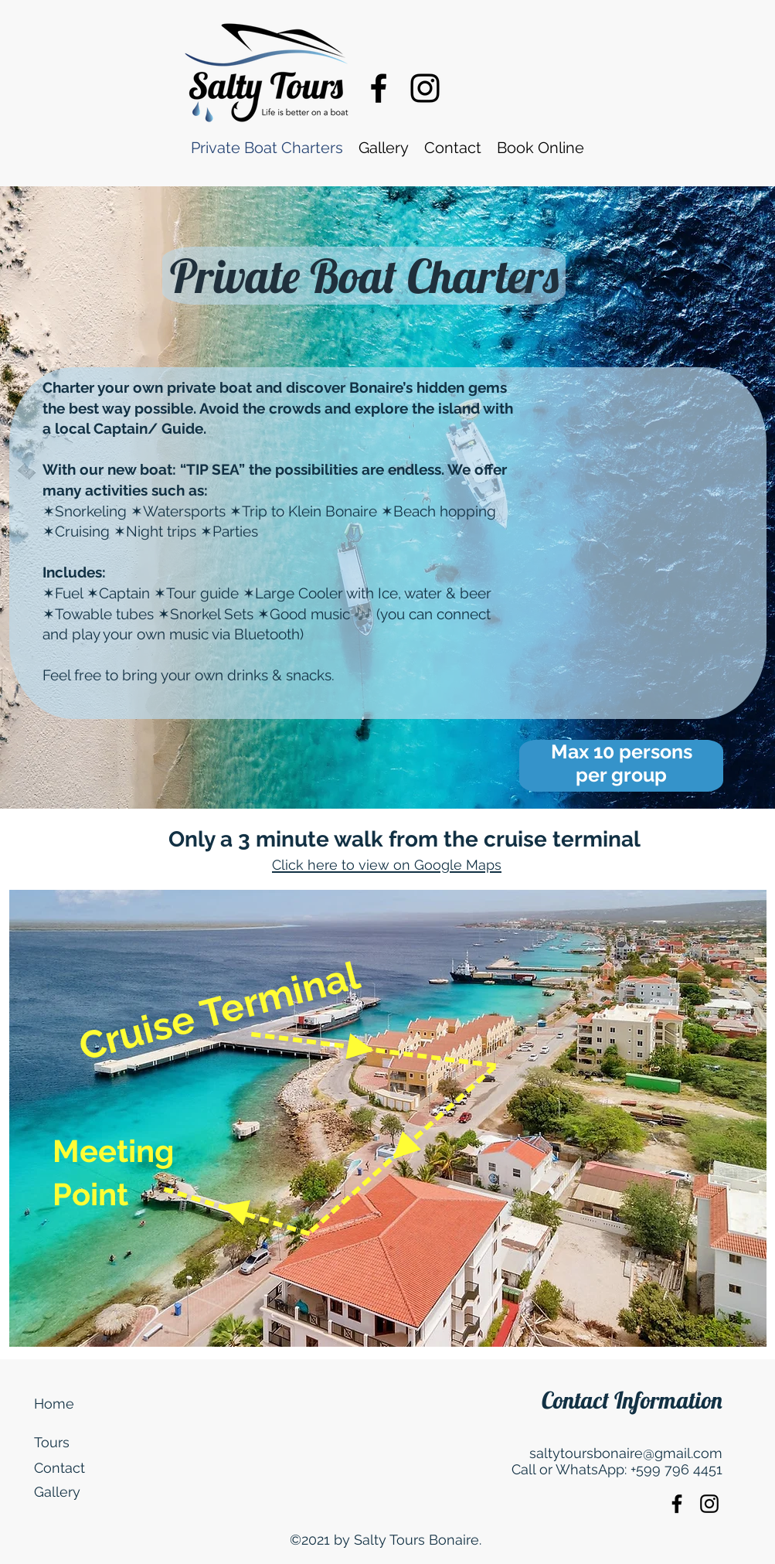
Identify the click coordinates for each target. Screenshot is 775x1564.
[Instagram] (425, 88)
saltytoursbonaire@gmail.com (625, 1453)
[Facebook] (378, 88)
